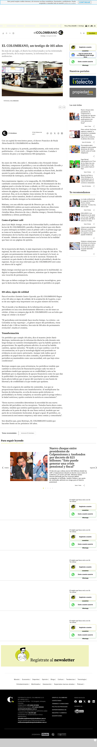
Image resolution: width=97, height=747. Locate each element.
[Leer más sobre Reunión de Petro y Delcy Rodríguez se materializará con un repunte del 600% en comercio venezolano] (88, 179)
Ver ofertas (73, 501)
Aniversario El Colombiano (27, 433)
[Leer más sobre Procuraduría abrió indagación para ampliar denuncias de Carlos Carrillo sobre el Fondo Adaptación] (88, 149)
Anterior (5, 467)
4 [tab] (50, 488)
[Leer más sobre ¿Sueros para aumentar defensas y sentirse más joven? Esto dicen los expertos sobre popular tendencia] (88, 231)
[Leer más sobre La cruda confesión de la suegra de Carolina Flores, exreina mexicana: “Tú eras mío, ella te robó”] (88, 203)
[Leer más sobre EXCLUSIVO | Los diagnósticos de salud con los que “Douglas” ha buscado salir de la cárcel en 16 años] (88, 217)
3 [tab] (48, 488)
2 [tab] (46, 488)
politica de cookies (70, 3)
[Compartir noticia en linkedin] (62, 133)
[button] (94, 126)
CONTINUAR (84, 2)
